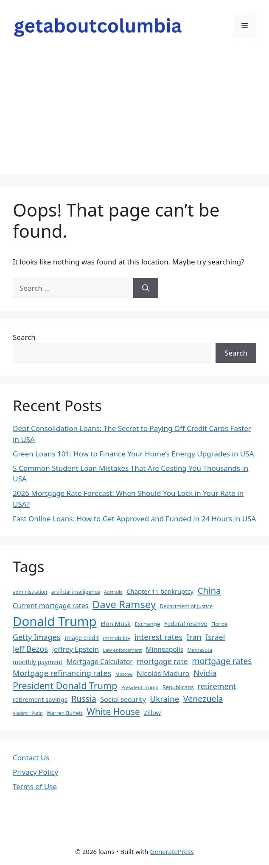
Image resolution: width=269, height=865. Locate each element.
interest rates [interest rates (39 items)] (158, 636)
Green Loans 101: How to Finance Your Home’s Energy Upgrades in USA (133, 454)
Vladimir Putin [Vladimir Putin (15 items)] (28, 713)
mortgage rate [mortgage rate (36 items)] (162, 661)
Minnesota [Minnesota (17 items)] (200, 649)
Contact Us (31, 757)
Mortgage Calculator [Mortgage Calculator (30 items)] (100, 661)
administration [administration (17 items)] (30, 591)
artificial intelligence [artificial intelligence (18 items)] (75, 591)
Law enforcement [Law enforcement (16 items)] (122, 650)
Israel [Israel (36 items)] (215, 637)
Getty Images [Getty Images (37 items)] (36, 637)
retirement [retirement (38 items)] (217, 686)
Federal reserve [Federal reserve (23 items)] (185, 624)
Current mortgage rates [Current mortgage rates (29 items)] (50, 605)
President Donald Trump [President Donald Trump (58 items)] (65, 685)
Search (24, 337)
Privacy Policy (35, 772)
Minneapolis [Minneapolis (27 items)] (164, 649)
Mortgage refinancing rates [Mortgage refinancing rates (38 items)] (62, 673)
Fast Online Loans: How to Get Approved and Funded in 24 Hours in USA (134, 518)
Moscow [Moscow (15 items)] (124, 674)
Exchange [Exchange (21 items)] (147, 624)
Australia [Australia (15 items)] (113, 592)
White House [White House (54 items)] (113, 712)
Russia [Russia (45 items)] (83, 698)
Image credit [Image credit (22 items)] (81, 638)
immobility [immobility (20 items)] (117, 638)
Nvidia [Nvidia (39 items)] (204, 673)
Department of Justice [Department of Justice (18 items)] (186, 606)
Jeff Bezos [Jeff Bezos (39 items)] (30, 648)
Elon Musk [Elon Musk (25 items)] (116, 623)
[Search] (145, 288)
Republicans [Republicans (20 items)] (178, 687)
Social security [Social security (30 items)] (123, 699)
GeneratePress (172, 851)
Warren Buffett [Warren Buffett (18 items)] (65, 713)
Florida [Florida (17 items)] (219, 623)
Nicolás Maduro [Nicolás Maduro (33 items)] (163, 673)
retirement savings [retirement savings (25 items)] (40, 699)
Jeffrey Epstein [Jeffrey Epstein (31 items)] (75, 649)
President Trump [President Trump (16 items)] (140, 687)
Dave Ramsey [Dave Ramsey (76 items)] (124, 604)
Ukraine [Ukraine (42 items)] (164, 698)
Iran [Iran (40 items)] (194, 636)
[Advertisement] (134, 114)
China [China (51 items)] (209, 590)
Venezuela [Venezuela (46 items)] (203, 698)
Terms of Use (35, 786)
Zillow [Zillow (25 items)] (152, 712)
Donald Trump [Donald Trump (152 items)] (55, 621)
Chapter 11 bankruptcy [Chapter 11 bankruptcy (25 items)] (159, 591)
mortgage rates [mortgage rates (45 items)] (222, 661)
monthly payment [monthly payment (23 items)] (37, 662)
